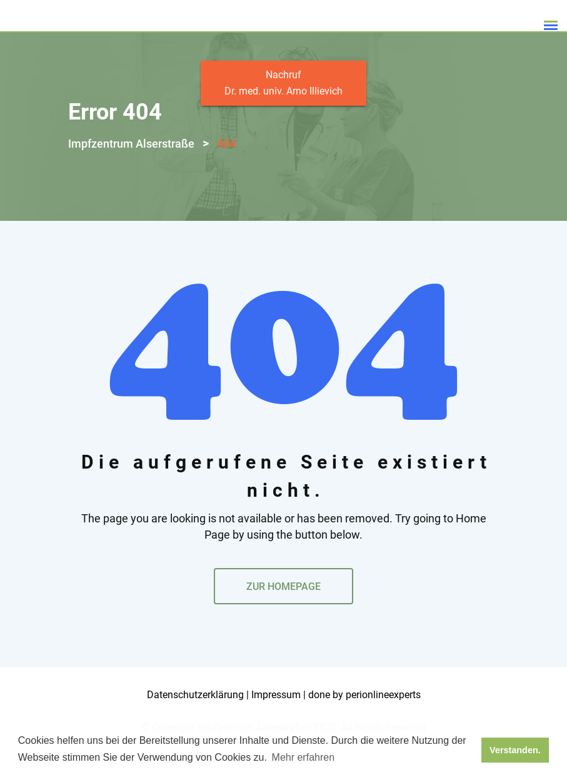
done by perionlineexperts (364, 716)
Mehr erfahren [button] (303, 757)
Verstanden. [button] (515, 750)
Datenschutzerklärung (195, 716)
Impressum (276, 716)
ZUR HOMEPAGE (283, 608)
